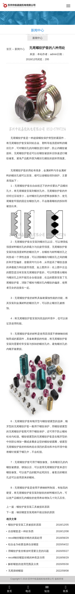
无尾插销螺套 (15, 570)
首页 (8, 49)
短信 (47, 589)
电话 (28, 589)
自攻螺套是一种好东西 (21, 531)
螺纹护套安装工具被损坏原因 (32, 506)
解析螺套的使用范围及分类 (23, 564)
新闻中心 (37, 37)
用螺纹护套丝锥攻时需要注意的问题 (28, 550)
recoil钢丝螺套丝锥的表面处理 (25, 537)
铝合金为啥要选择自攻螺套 (23, 544)
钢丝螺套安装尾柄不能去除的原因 (35, 512)
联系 (65, 589)
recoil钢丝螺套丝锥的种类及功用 (26, 557)
